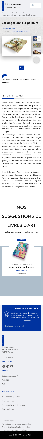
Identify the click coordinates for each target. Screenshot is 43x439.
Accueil (4, 13)
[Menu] (35, 5)
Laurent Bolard (8, 28)
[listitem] (4, 366)
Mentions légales (8, 420)
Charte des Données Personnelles (16, 427)
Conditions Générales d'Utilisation (15, 430)
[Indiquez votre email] (19, 326)
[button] (21, 31)
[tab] (8, 96)
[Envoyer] (36, 326)
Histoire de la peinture (9, 15)
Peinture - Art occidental (17, 13)
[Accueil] (11, 5)
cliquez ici (27, 320)
